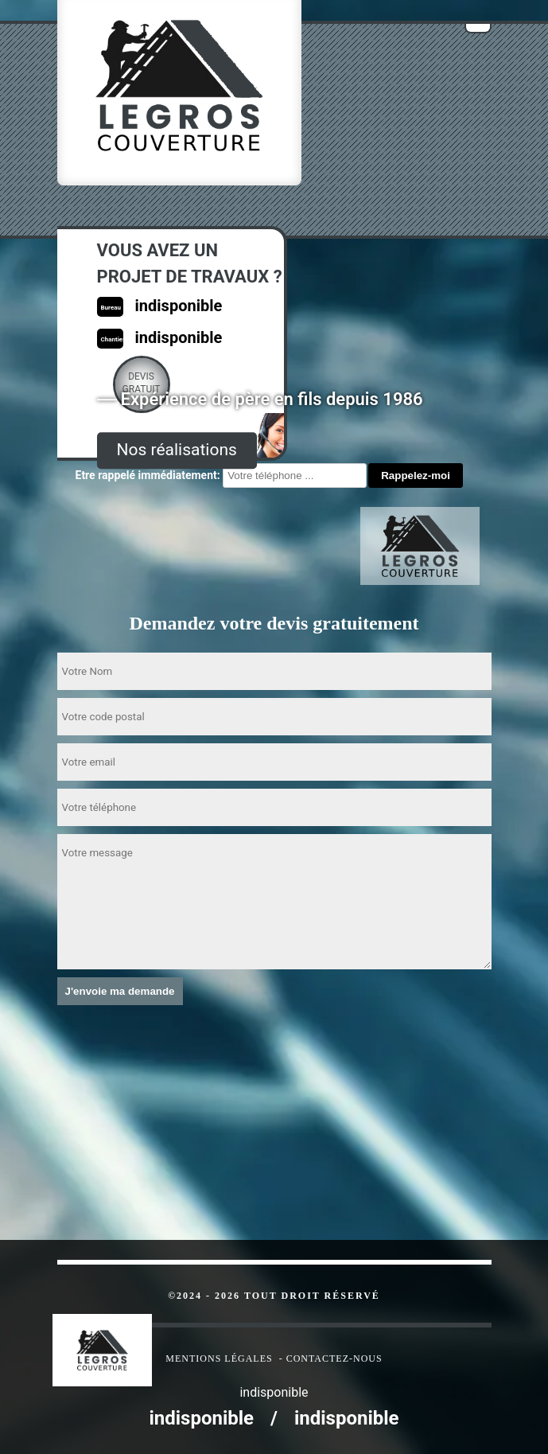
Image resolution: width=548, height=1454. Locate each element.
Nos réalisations (177, 449)
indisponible (201, 1418)
